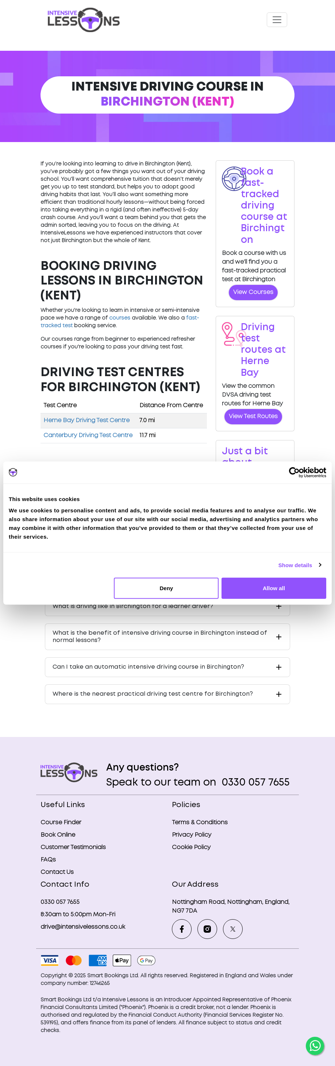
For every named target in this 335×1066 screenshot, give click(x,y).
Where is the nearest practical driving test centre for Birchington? (153, 694)
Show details (295, 565)
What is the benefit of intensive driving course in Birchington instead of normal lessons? (160, 636)
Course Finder (61, 822)
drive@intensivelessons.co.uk (83, 927)
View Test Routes (253, 416)
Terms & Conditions (200, 822)
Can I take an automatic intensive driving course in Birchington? (148, 667)
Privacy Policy (191, 835)
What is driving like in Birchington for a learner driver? (133, 606)
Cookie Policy (191, 847)
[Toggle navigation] (277, 19)
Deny (166, 588)
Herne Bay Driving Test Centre (86, 420)
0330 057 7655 (254, 782)
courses (119, 318)
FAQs (48, 860)
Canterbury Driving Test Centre (87, 435)
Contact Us (57, 872)
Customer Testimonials (73, 847)
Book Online (58, 835)
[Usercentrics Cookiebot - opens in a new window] (294, 472)
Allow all (274, 588)
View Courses (253, 292)
